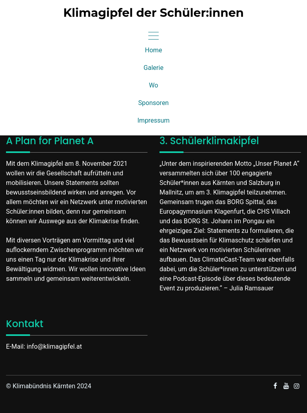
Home (153, 50)
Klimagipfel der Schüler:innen (153, 13)
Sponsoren (153, 103)
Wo (153, 85)
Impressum (154, 120)
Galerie (153, 67)
